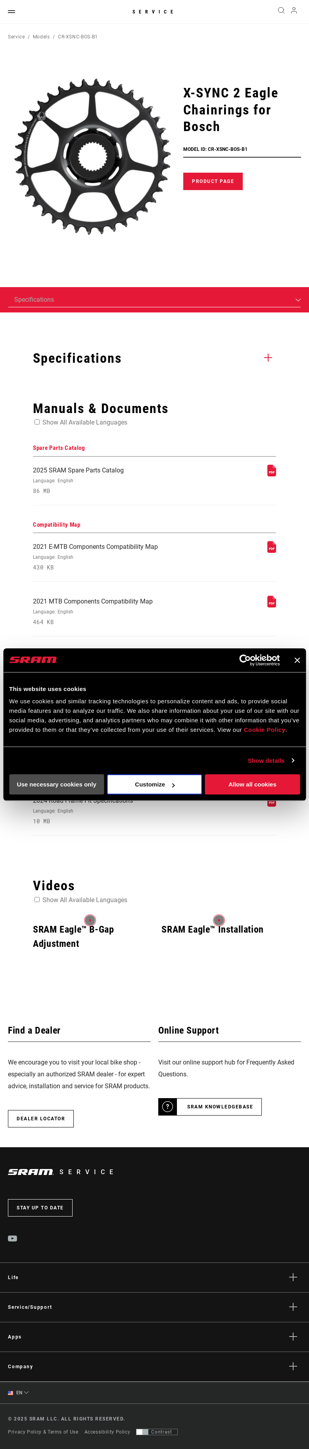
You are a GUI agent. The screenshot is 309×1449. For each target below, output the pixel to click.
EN (15, 1393)
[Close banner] (297, 660)
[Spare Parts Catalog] (271, 474)
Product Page (213, 181)
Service (154, 12)
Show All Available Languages (84, 422)
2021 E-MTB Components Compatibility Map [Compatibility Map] (108, 557)
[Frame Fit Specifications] (271, 804)
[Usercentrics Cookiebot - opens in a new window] (245, 660)
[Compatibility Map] (271, 550)
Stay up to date (40, 1208)
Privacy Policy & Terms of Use (43, 1432)
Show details (266, 760)
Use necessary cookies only (56, 784)
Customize (155, 784)
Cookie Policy (265, 729)
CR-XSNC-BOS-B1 (78, 37)
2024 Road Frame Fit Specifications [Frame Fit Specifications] (108, 811)
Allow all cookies (252, 784)
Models (41, 37)
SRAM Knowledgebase (220, 1107)
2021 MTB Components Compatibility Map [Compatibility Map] (108, 612)
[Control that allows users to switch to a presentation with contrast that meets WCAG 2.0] (157, 1432)
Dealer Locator (41, 1118)
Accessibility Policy (107, 1432)
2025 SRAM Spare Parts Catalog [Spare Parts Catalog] (108, 480)
